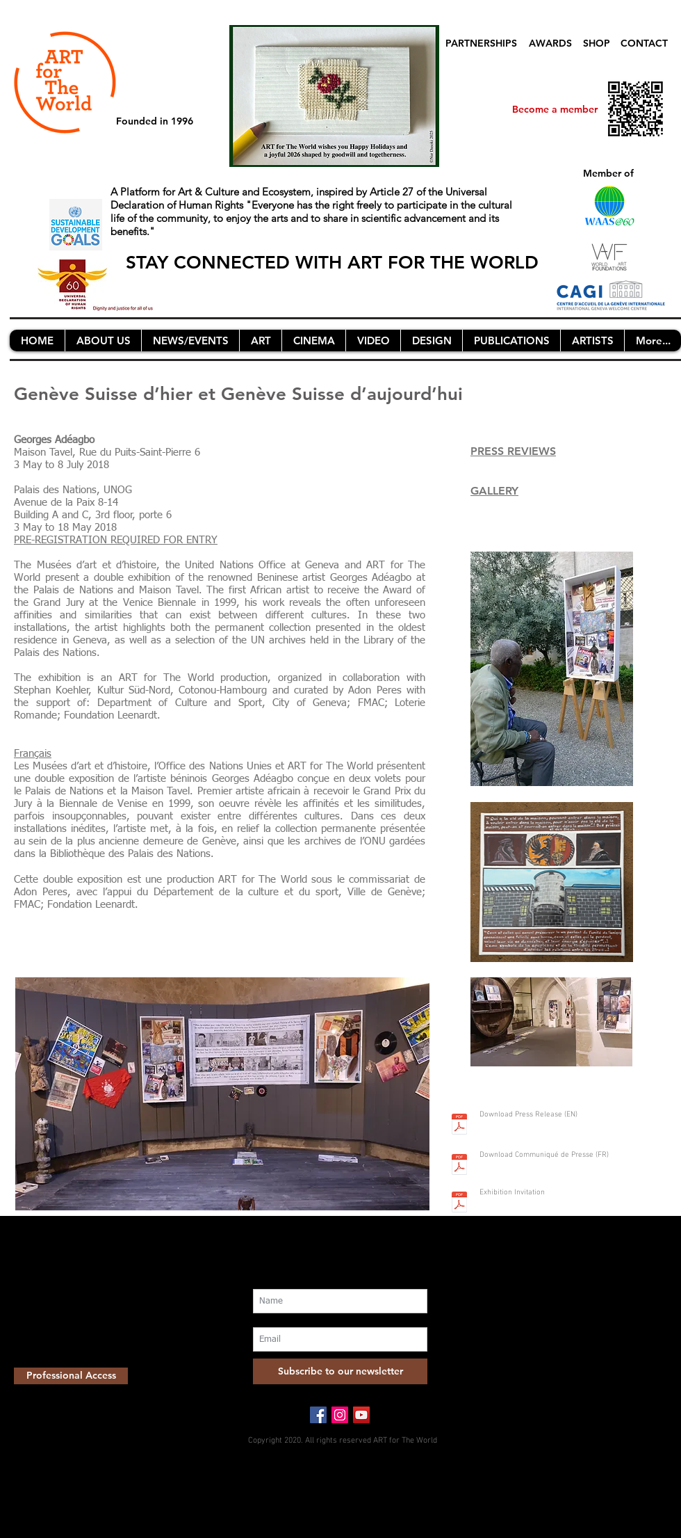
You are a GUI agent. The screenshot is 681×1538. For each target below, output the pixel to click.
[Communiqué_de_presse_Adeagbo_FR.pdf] (459, 1166)
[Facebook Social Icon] (318, 1415)
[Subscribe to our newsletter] (340, 1371)
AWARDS (550, 43)
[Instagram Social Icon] (339, 1415)
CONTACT (644, 43)
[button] (103, 340)
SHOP (596, 43)
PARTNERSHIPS (481, 43)
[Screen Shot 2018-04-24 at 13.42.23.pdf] (459, 1204)
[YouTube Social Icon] (361, 1415)
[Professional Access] (71, 1376)
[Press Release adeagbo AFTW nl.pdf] (459, 1125)
